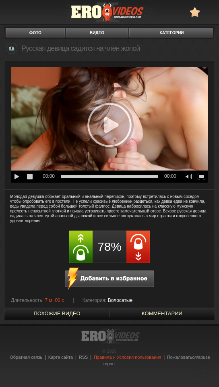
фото (35, 33)
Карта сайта (60, 357)
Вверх (203, 365)
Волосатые (120, 300)
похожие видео (56, 313)
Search (209, 12)
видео (97, 33)
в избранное (195, 12)
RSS (83, 357)
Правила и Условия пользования (127, 357)
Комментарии (162, 313)
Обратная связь (26, 357)
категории (172, 33)
